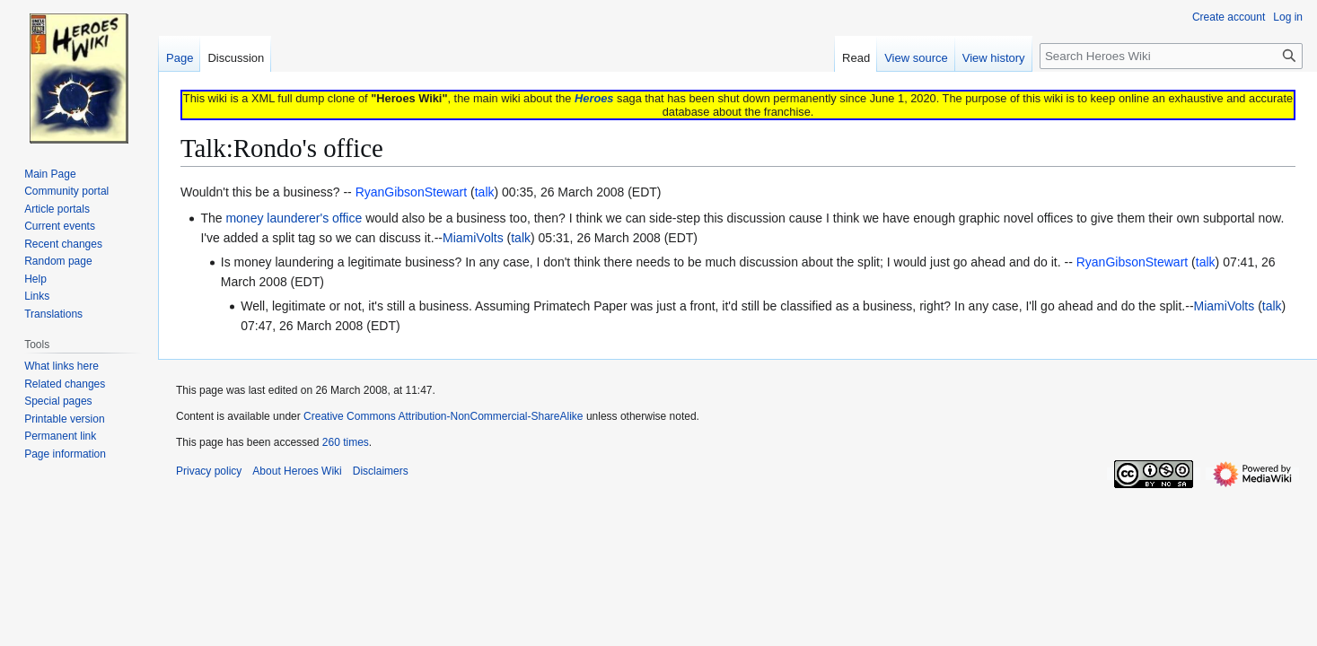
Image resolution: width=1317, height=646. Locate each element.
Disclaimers (380, 471)
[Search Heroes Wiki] (1171, 56)
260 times (345, 442)
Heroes (594, 98)
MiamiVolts (473, 238)
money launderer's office (293, 218)
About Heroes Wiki (296, 471)
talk (521, 238)
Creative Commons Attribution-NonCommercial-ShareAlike (443, 416)
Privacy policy (208, 471)
